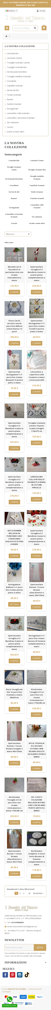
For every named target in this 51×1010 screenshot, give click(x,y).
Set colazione (13, 122)
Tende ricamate (14, 95)
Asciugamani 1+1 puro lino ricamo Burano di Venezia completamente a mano (36, 641)
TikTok (27, 975)
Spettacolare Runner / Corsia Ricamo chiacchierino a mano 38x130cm (36, 589)
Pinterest (12, 975)
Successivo (38, 893)
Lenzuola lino (13, 53)
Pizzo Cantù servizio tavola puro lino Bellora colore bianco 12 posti (14, 326)
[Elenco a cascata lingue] (11, 11)
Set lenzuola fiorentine (17, 72)
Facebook (5, 975)
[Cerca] (25, 28)
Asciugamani (12, 108)
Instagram (19, 975)
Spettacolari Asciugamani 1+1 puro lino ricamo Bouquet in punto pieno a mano (14, 377)
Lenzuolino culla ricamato (18, 113)
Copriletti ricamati (15, 85)
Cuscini (10, 127)
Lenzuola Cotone (14, 58)
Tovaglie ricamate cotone (18, 62)
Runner (10, 99)
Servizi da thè (13, 90)
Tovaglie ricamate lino (17, 67)
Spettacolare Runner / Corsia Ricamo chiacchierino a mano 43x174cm (14, 856)
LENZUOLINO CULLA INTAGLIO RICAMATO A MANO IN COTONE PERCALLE (37, 482)
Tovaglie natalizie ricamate (19, 76)
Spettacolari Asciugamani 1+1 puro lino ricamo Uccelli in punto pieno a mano (37, 326)
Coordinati (11, 81)
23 (29, 893)
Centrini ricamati (14, 104)
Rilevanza (10, 234)
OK (40, 947)
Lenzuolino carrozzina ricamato (21, 118)
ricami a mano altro (15, 131)
